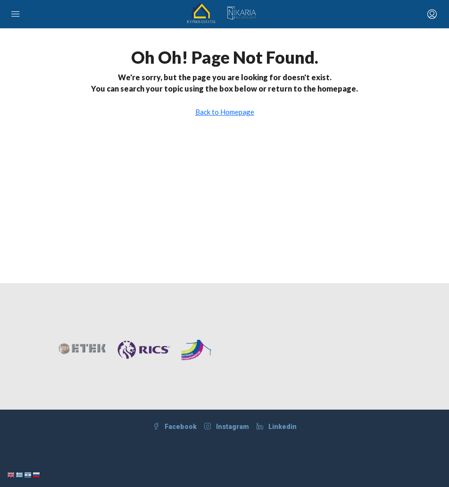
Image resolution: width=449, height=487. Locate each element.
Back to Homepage (224, 112)
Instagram (226, 426)
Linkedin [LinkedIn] (277, 426)
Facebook (175, 426)
